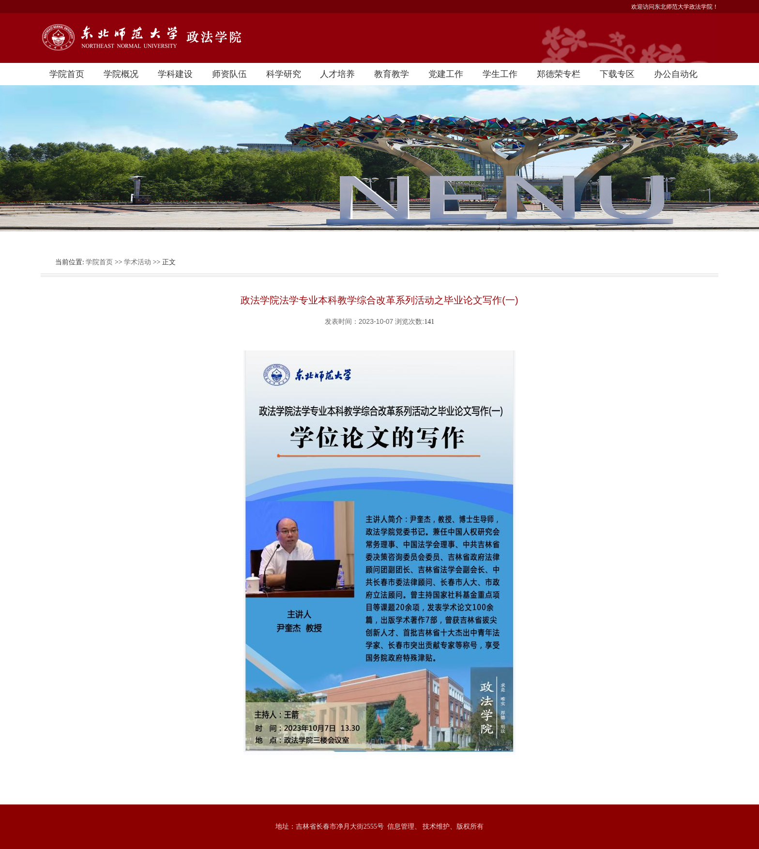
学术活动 (137, 262)
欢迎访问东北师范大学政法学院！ (674, 6)
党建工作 (445, 74)
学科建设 (175, 74)
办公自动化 (676, 74)
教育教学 (391, 74)
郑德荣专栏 (558, 74)
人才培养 (337, 74)
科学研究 (283, 74)
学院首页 (66, 74)
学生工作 (500, 74)
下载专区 (617, 74)
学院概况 (121, 74)
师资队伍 (229, 74)
